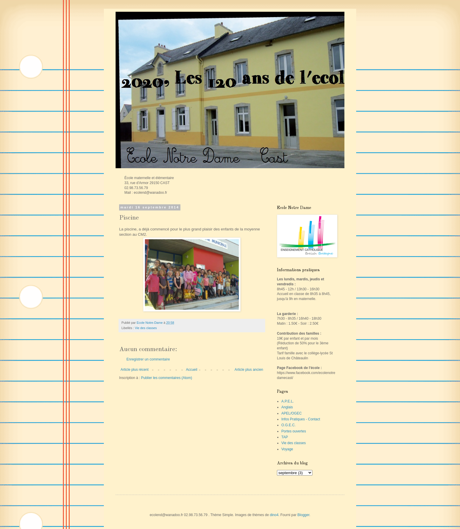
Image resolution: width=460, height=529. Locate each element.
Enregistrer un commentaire (148, 359)
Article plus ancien (249, 370)
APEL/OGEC (291, 413)
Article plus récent (134, 370)
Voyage (287, 449)
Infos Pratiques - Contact (300, 419)
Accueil (191, 370)
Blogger (303, 515)
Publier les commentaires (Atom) (166, 378)
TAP (284, 437)
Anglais (287, 407)
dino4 (274, 515)
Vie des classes (146, 328)
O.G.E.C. (288, 425)
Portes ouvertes (293, 431)
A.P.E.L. (287, 401)
